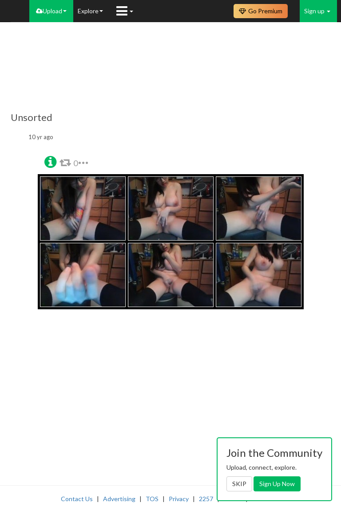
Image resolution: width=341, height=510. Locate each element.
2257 (206, 498)
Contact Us (77, 498)
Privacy (179, 498)
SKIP (239, 483)
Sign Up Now (277, 483)
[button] (50, 161)
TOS (152, 498)
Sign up (317, 11)
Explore (90, 11)
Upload (51, 11)
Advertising (119, 498)
